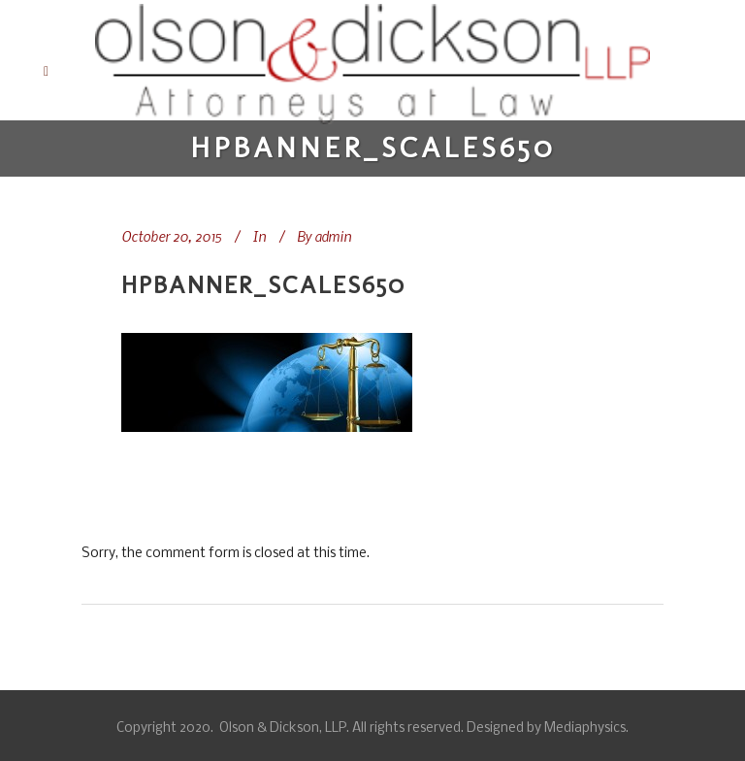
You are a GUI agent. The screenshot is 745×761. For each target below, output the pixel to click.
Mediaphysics (585, 728)
